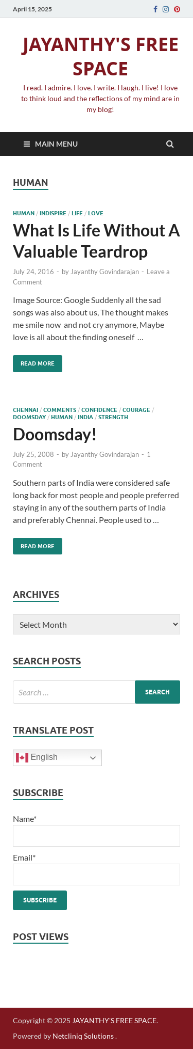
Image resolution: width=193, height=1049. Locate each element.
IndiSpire (53, 213)
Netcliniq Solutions (83, 1035)
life (77, 213)
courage (136, 410)
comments (59, 410)
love (95, 213)
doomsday (29, 417)
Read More (34, 361)
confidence (99, 410)
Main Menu (56, 143)
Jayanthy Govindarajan (105, 271)
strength (113, 417)
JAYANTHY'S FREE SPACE (101, 56)
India (85, 417)
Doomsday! (55, 434)
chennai (25, 410)
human (23, 213)
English (37, 758)
